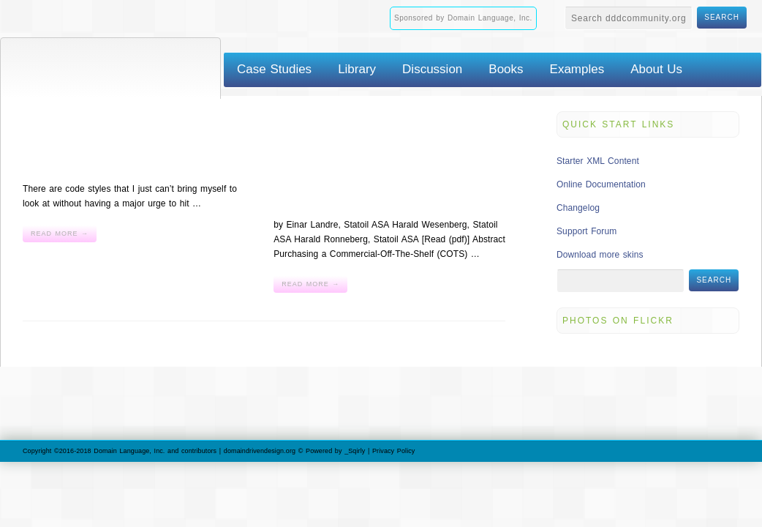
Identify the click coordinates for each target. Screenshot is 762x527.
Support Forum (586, 231)
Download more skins (600, 255)
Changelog (578, 208)
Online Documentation (601, 184)
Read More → (59, 233)
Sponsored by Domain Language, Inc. (463, 18)
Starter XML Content (598, 161)
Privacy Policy (393, 451)
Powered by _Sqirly (335, 451)
